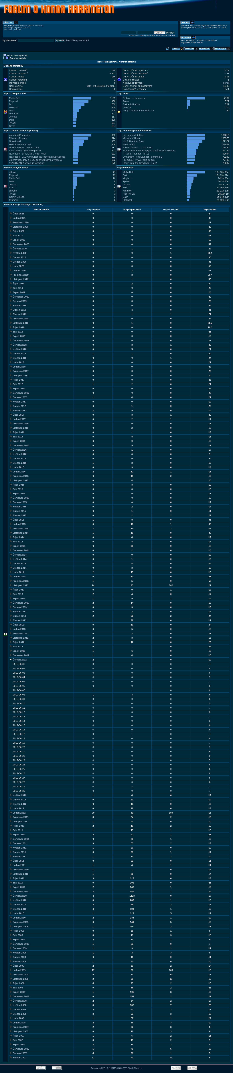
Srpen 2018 (17, 336)
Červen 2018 (18, 344)
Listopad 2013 (19, 585)
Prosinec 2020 (19, 222)
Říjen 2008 (17, 983)
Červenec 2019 (19, 296)
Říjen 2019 (17, 283)
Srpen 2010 (17, 887)
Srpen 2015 (17, 493)
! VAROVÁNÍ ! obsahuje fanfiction (26, 163)
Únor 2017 (17, 414)
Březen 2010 (18, 909)
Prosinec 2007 (19, 1027)
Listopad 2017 (19, 375)
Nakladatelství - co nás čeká (24, 147)
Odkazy (127, 107)
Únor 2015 (17, 519)
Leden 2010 (17, 917)
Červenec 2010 (19, 891)
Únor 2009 (17, 965)
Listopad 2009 (19, 926)
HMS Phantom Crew (20, 144)
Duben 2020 (18, 257)
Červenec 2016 (19, 445)
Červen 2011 (18, 843)
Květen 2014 (18, 559)
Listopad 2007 (19, 1031)
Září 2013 (16, 594)
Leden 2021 (17, 218)
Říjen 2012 (17, 642)
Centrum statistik (18, 58)
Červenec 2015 (19, 498)
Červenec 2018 (19, 340)
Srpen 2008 (17, 992)
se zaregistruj (37, 26)
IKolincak (14, 107)
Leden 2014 (17, 576)
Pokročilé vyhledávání (77, 40)
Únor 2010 (17, 913)
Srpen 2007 (17, 1044)
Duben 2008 (18, 1009)
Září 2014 (16, 541)
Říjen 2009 (17, 930)
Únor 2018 (17, 362)
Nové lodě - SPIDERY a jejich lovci (27, 153)
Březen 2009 (18, 961)
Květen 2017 (18, 401)
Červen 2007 (18, 1053)
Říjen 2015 (17, 484)
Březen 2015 (18, 515)
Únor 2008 (17, 1018)
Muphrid (13, 101)
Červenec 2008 (19, 996)
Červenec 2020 (19, 244)
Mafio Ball (14, 98)
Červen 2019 (18, 301)
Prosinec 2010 (19, 869)
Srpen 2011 (17, 834)
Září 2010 (16, 882)
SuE (11, 187)
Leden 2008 (17, 1022)
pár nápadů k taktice (19, 135)
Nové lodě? (15, 141)
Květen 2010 (18, 900)
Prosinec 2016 (19, 423)
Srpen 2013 (17, 598)
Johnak (13, 116)
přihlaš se (23, 26)
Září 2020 (16, 235)
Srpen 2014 (17, 546)
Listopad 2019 (19, 279)
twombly (13, 113)
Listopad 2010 (19, 874)
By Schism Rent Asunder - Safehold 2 (142, 156)
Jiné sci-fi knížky (131, 104)
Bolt (11, 104)
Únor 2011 (17, 860)
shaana (13, 190)
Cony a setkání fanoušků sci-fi (138, 110)
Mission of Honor (18, 138)
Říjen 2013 (17, 589)
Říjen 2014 (17, 537)
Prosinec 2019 (19, 274)
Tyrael (12, 123)
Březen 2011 (18, 856)
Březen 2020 (18, 261)
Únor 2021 (17, 213)
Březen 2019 (18, 314)
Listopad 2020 (19, 226)
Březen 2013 (18, 620)
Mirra (12, 110)
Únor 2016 (17, 467)
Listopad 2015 (19, 480)
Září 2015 (16, 489)
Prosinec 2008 (19, 974)
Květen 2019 (18, 305)
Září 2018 (16, 331)
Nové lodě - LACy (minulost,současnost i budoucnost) (37, 156)
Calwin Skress (16, 197)
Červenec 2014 (19, 550)
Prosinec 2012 (19, 633)
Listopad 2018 (19, 323)
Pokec (126, 101)
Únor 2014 (17, 572)
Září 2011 (16, 830)
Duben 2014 (18, 563)
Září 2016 (16, 436)
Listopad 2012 (19, 637)
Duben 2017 (18, 406)
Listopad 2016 (19, 428)
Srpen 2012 (17, 651)
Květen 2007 (18, 1057)
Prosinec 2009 (19, 922)
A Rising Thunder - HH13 (136, 153)
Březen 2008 (18, 1014)
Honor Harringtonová (17, 55)
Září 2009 (16, 935)
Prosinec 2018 (19, 318)
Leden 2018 (17, 366)
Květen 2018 (18, 349)
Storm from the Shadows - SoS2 (140, 163)
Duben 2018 (18, 353)
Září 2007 (16, 1040)
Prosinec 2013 (19, 581)
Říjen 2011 (17, 825)
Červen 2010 (18, 895)
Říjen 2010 (17, 878)
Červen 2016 (18, 449)
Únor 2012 (17, 808)
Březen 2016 (18, 463)
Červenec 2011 (19, 839)
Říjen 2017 (17, 379)
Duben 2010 (18, 904)
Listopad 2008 (19, 979)
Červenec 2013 (19, 602)
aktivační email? (23, 28)
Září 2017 (16, 384)
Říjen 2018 (17, 327)
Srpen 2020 (17, 240)
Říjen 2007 (17, 1035)
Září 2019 (16, 288)
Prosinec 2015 (19, 476)
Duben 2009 (18, 957)
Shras (12, 126)
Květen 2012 (18, 795)
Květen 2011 (18, 847)
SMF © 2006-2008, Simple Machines (127, 1068)
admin (12, 172)
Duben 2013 (18, 616)
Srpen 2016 (17, 441)
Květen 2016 (18, 454)
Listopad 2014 (19, 532)
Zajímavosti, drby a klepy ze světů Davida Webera (35, 160)
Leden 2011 (17, 865)
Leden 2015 (17, 524)
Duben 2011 (18, 852)
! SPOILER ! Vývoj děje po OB (25, 150)
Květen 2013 (18, 611)
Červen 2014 (18, 554)
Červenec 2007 (19, 1048)
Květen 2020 (18, 253)
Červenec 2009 (19, 944)
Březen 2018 (18, 358)
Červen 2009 (18, 948)
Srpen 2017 (17, 388)
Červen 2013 (18, 607)
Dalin (12, 119)
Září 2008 (16, 987)
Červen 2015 (18, 502)
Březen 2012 (18, 804)
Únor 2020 (17, 266)
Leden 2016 (17, 471)
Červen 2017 (18, 397)
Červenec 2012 (19, 655)
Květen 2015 (18, 506)
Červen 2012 (18, 659)
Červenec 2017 (19, 393)
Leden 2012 (17, 812)
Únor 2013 (17, 624)
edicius (126, 184)
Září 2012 (16, 646)
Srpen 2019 (17, 292)
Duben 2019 (18, 309)
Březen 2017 (18, 410)
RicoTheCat (129, 193)
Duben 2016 (18, 458)
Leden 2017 (17, 419)
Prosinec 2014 (19, 528)
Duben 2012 (18, 799)
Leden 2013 (17, 629)
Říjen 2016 (17, 432)
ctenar (200, 43)
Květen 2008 (18, 1005)
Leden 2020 (17, 270)
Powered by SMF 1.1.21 (101, 1068)
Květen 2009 (18, 952)
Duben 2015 (18, 511)
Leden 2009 (17, 970)
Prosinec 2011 (19, 817)
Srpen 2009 (17, 939)
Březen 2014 (18, 567)
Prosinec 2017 (19, 371)
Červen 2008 (18, 1000)
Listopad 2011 (19, 821)
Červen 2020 (18, 248)
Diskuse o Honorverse (134, 98)
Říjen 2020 (17, 231)
